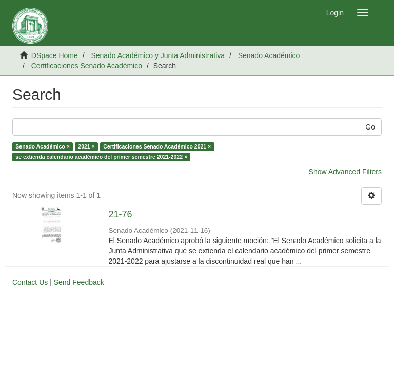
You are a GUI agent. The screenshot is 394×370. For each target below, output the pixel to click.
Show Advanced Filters (345, 172)
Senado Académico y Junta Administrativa (158, 55)
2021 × (86, 146)
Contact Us (30, 282)
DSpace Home (54, 55)
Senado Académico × (42, 146)
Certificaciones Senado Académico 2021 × (157, 146)
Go (370, 127)
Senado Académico (269, 55)
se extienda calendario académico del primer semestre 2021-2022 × (101, 157)
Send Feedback (79, 282)
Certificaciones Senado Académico (86, 66)
